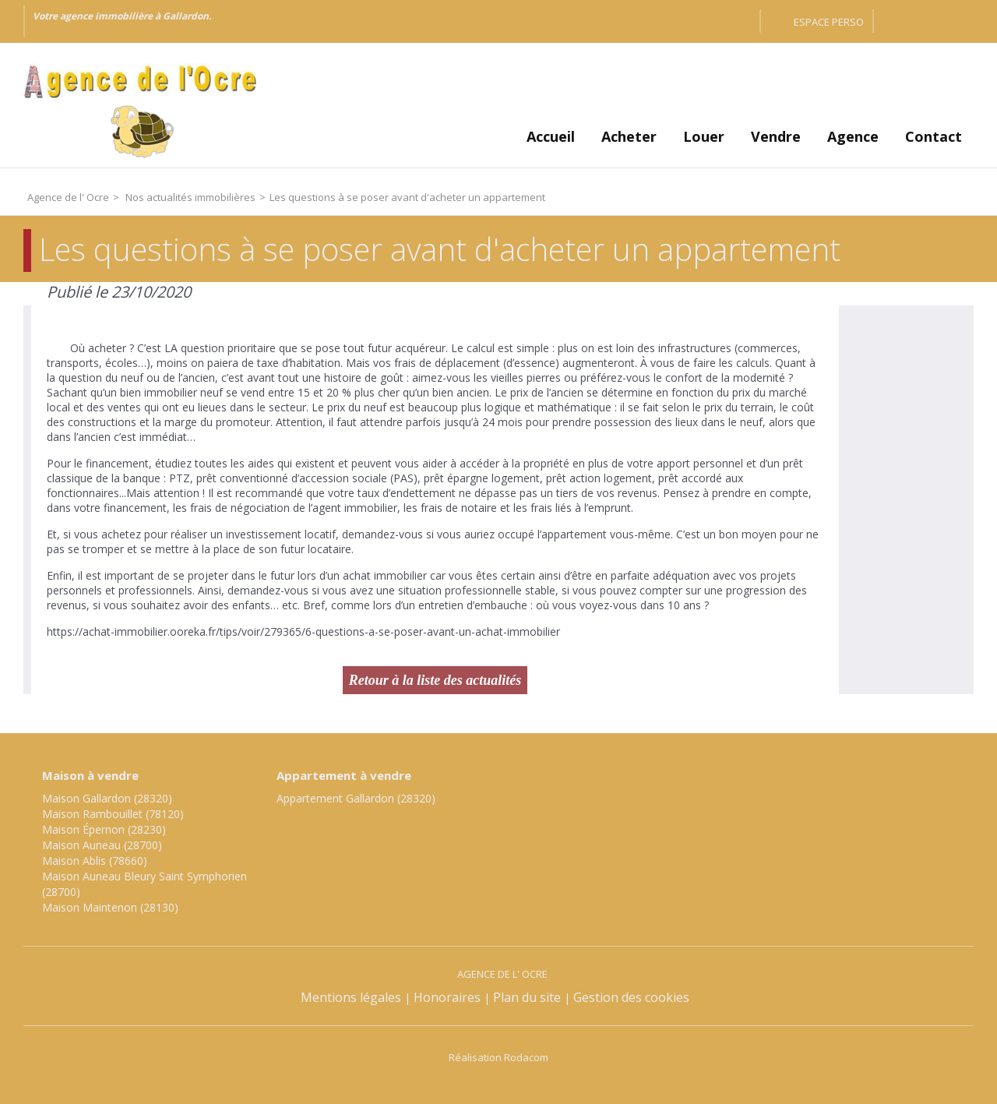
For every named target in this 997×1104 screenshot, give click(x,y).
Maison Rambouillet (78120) (113, 813)
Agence (853, 136)
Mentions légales (351, 997)
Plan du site (527, 997)
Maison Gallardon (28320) (107, 798)
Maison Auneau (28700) (102, 845)
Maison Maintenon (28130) (110, 907)
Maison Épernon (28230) (104, 829)
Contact (933, 136)
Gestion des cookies (631, 997)
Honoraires (447, 997)
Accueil (551, 136)
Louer (703, 136)
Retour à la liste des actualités (435, 680)
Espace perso (829, 22)
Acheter (629, 136)
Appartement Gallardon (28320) (356, 798)
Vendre (776, 136)
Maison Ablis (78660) (94, 860)
